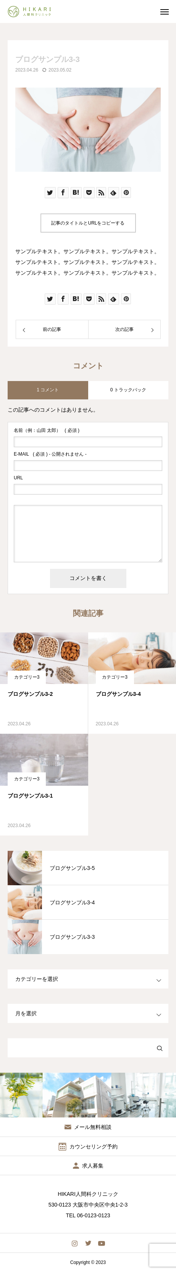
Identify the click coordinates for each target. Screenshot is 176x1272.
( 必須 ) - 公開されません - (50, 454)
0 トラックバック (128, 390)
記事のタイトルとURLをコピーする (87, 223)
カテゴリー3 (27, 677)
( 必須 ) (46, 430)
